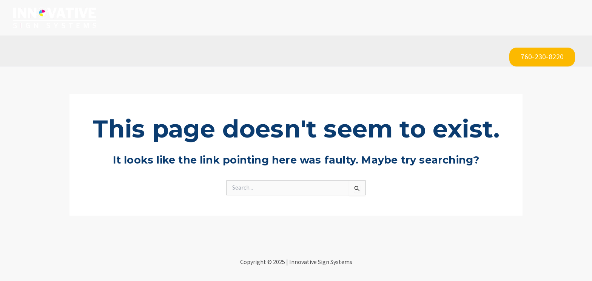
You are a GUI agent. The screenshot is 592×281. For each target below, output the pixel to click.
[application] (241, 18)
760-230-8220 (542, 57)
